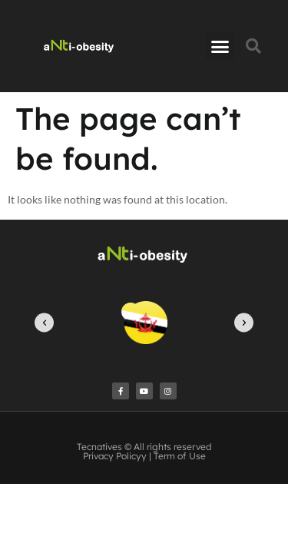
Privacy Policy (112, 456)
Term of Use (180, 456)
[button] (219, 46)
